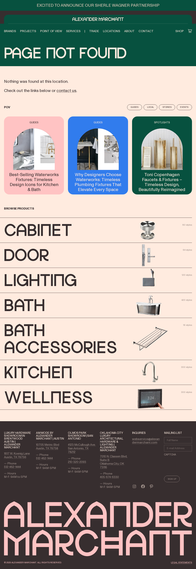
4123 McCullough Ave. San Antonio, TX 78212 (82, 448)
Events (184, 107)
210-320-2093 (77, 462)
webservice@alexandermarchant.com (146, 440)
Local (150, 107)
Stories (167, 107)
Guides (134, 107)
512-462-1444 (12, 467)
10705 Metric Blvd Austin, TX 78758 (47, 446)
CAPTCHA (170, 454)
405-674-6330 (109, 477)
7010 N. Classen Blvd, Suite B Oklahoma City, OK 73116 (113, 461)
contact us (66, 90)
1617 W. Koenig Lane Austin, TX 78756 (17, 455)
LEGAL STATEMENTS (181, 562)
